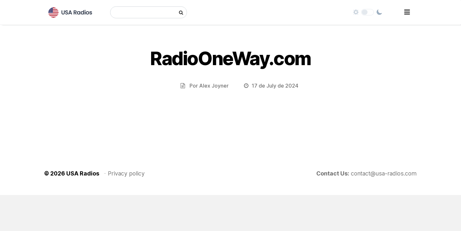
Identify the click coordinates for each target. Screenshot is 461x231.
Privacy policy (126, 173)
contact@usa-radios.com (384, 173)
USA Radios (82, 173)
